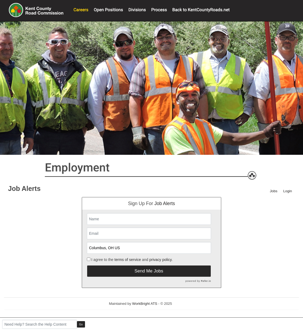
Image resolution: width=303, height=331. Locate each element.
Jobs (273, 191)
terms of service (127, 259)
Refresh (188, 304)
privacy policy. (161, 259)
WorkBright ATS (144, 304)
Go (81, 324)
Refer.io (206, 281)
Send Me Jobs (148, 271)
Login (287, 191)
